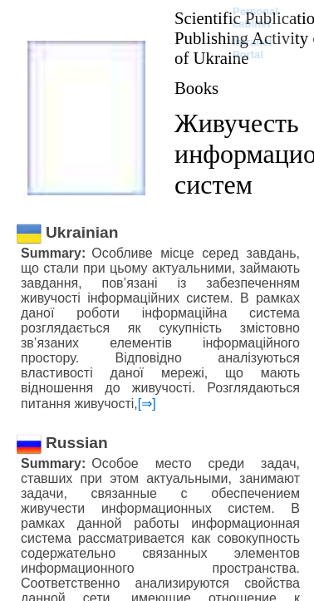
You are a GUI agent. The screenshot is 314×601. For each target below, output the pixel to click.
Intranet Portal (252, 48)
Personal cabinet (255, 17)
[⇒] (147, 404)
